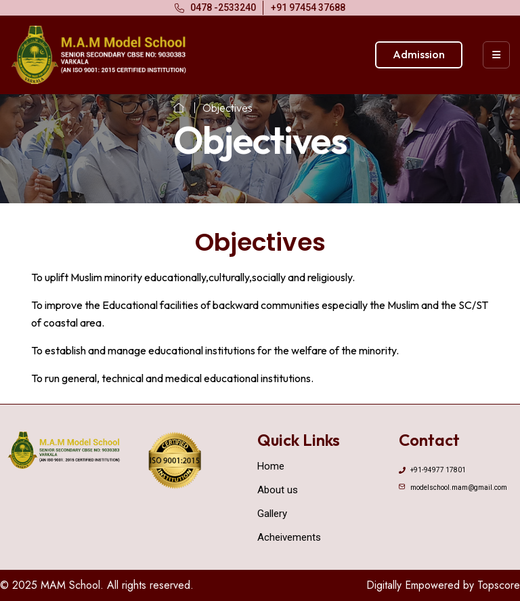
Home (270, 466)
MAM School (70, 585)
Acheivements (289, 537)
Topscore (498, 585)
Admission (419, 54)
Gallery (272, 513)
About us (277, 490)
